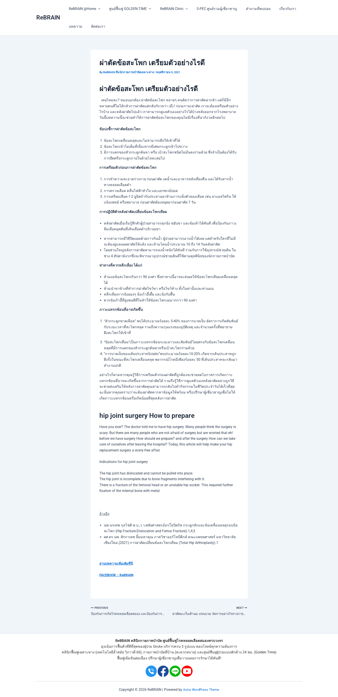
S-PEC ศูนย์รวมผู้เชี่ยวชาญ (210, 9)
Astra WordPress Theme (201, 689)
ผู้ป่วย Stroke (153, 647)
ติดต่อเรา (95, 26)
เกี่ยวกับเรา (278, 9)
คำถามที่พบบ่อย (250, 9)
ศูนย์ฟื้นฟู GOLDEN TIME (127, 9)
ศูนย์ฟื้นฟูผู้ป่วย (214, 652)
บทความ (74, 26)
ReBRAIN (48, 17)
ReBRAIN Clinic (169, 9)
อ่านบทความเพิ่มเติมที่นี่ (117, 563)
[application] (97, 9)
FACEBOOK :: (109, 575)
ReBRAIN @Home (84, 9)
